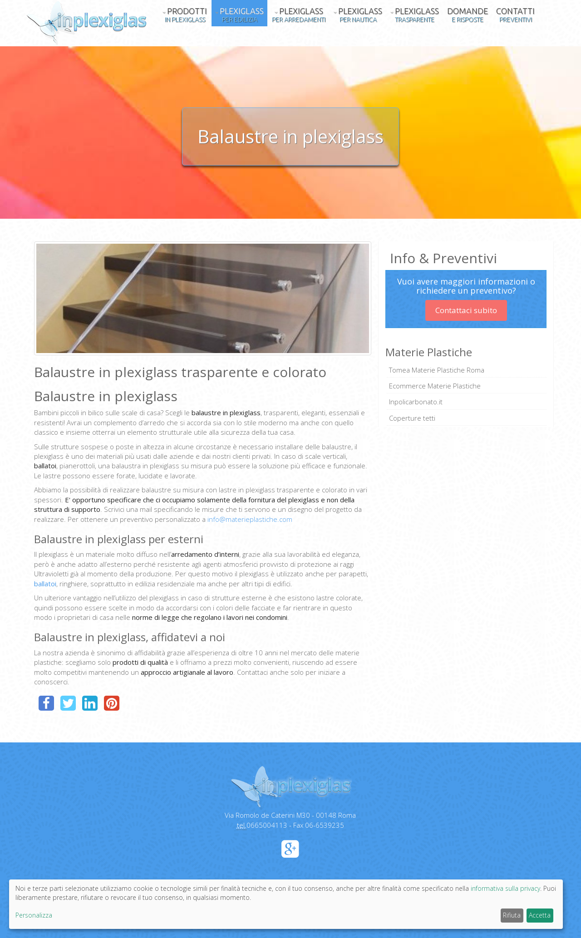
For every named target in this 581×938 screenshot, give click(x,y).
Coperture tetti (412, 417)
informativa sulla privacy (505, 888)
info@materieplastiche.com (249, 519)
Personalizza (33, 915)
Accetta (540, 915)
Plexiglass (239, 14)
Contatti (515, 14)
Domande (467, 14)
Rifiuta (512, 915)
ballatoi (45, 583)
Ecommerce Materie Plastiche (435, 385)
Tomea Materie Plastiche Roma (436, 369)
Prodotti (184, 14)
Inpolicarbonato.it (416, 401)
